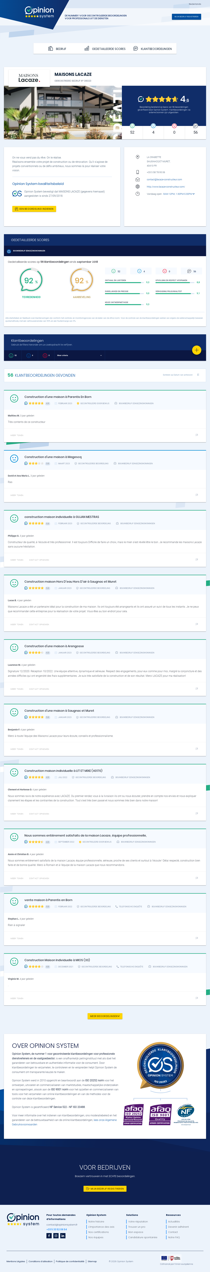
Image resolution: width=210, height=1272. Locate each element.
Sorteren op (177, 375)
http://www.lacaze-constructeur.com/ (166, 186)
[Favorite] (196, 350)
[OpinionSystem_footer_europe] (170, 1255)
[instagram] (56, 1235)
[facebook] (49, 1235)
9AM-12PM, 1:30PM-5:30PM (179, 194)
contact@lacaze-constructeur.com (164, 179)
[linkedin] (62, 1235)
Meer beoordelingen (105, 1016)
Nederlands (195, 4)
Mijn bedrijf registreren (187, 16)
